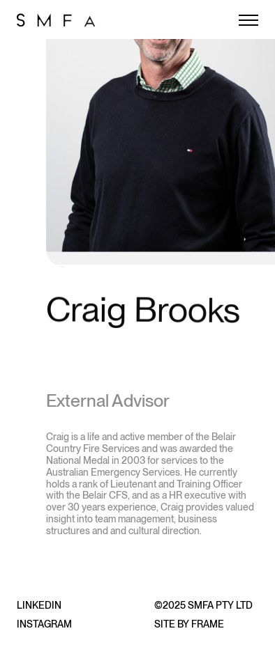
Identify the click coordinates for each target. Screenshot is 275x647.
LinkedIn (39, 605)
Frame (207, 624)
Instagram (44, 624)
